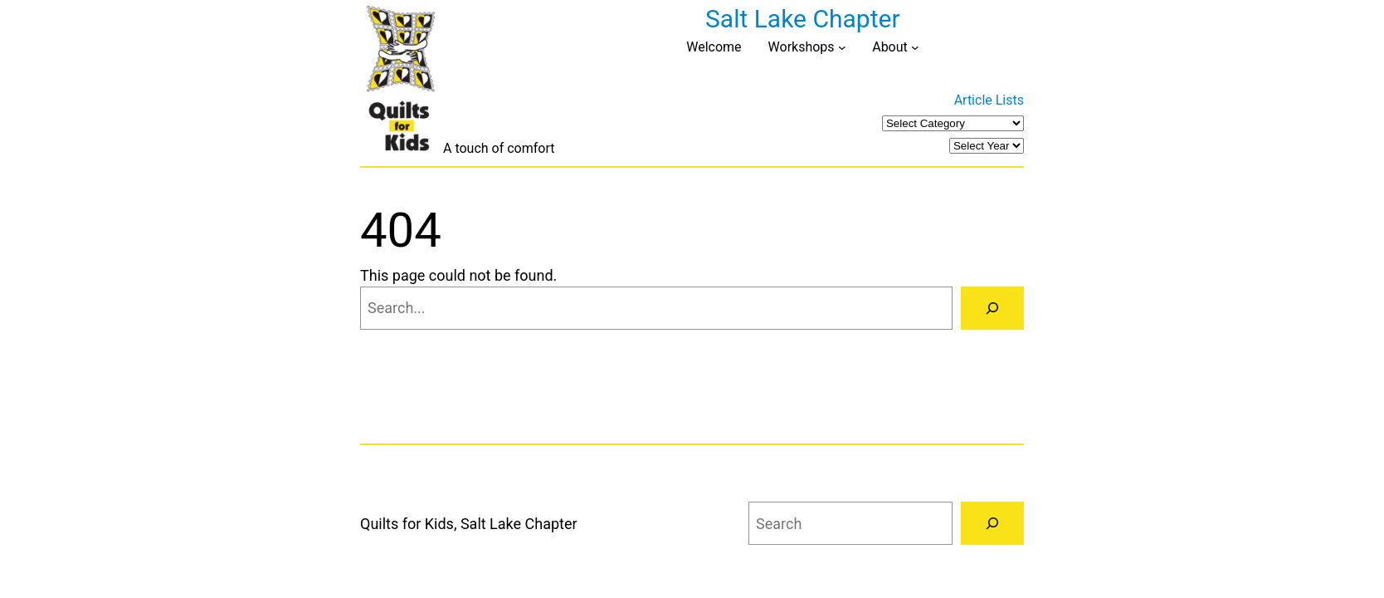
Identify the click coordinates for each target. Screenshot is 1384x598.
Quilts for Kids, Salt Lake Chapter (468, 523)
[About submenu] (915, 47)
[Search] (992, 308)
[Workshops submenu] (842, 47)
